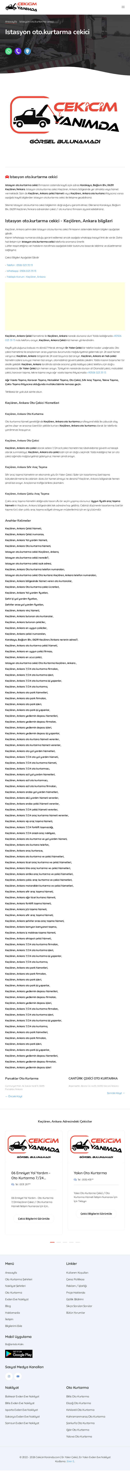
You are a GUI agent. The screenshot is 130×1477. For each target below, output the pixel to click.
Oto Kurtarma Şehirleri (18, 1286)
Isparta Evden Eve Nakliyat (21, 1416)
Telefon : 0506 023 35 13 (20, 271)
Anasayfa (11, 27)
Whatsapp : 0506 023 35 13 (21, 277)
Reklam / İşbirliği (76, 1292)
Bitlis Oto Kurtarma (77, 1403)
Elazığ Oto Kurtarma (78, 1409)
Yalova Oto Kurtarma (79, 1443)
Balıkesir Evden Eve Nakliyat (22, 1403)
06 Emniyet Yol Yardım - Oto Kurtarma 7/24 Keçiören (31, 1182)
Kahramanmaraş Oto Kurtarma (85, 1423)
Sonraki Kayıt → (116, 1099)
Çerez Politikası (75, 1286)
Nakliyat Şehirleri (15, 1292)
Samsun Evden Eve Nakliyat (22, 1429)
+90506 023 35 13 (96, 378)
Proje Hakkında (75, 1299)
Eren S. (70, 1467)
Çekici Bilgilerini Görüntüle (34, 1225)
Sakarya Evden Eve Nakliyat (22, 1423)
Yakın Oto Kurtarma (91, 1179)
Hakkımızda (12, 1319)
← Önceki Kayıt (13, 1102)
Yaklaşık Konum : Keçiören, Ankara (26, 283)
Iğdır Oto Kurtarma (77, 1436)
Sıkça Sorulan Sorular (79, 1312)
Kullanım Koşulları (77, 1279)
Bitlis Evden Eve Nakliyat (19, 1409)
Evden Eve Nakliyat (16, 1305)
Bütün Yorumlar (75, 1319)
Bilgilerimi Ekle (13, 1332)
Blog (8, 1312)
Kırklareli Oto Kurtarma (80, 1416)
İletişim (9, 1326)
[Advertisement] (65, 312)
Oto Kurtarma (13, 1299)
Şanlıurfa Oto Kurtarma (80, 1429)
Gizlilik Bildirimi (74, 1305)
